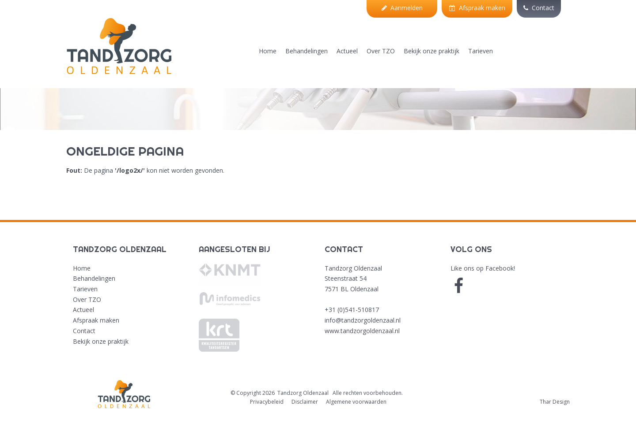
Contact (538, 8)
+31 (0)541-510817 (352, 309)
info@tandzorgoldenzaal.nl (363, 320)
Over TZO (381, 51)
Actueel (347, 51)
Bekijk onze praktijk (431, 51)
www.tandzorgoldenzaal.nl (362, 331)
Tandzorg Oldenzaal (303, 393)
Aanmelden (402, 8)
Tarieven (480, 51)
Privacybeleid (267, 401)
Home (267, 51)
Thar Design (555, 401)
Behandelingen (306, 51)
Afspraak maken (477, 8)
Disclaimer (305, 401)
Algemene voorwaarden (356, 401)
